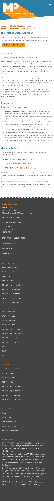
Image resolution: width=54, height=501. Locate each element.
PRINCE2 (25, 29)
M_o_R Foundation (9, 320)
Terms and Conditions (10, 244)
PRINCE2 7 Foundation (11, 289)
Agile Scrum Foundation (11, 267)
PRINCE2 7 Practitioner (11, 294)
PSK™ (4, 347)
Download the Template (14, 45)
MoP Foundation (8, 325)
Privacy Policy (7, 249)
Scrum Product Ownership (12, 298)
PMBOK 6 (6, 276)
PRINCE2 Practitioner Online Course (18, 164)
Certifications (14, 29)
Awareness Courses (9, 426)
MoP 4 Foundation (9, 378)
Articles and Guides (9, 422)
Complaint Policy (8, 253)
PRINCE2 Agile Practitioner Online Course (21, 168)
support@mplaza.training (11, 223)
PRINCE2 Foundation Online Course (18, 159)
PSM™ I (5, 351)
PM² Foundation (8, 281)
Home (3, 26)
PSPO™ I (5, 355)
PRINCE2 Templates (17, 26)
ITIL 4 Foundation (9, 272)
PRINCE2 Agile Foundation (12, 329)
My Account (6, 417)
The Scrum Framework (10, 303)
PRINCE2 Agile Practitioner (12, 285)
